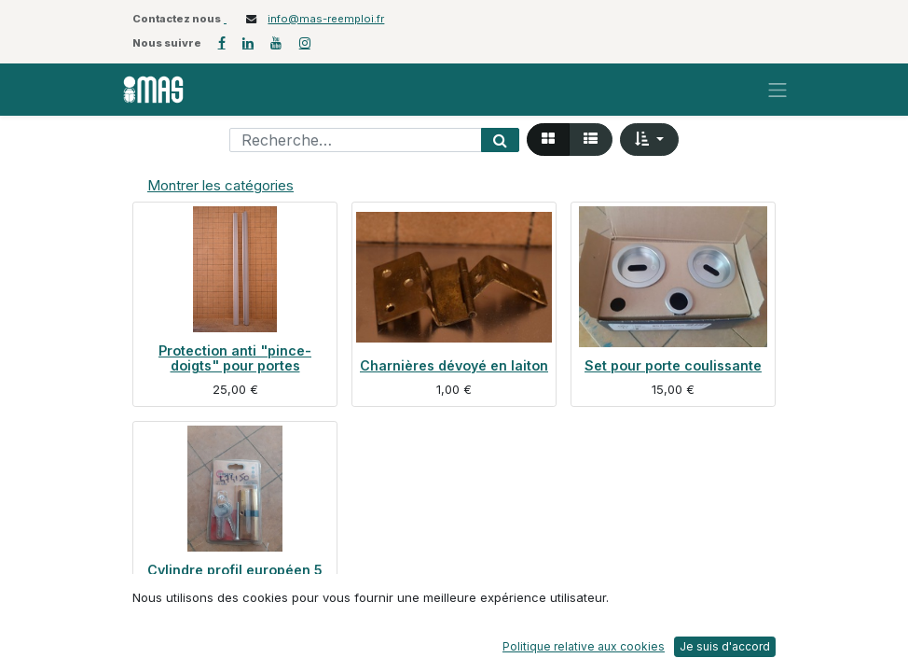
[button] (649, 139)
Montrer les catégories (220, 185)
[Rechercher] (500, 140)
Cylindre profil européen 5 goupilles (235, 577)
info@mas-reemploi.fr (326, 18)
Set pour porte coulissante (673, 365)
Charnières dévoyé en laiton (454, 365)
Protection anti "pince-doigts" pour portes (234, 358)
